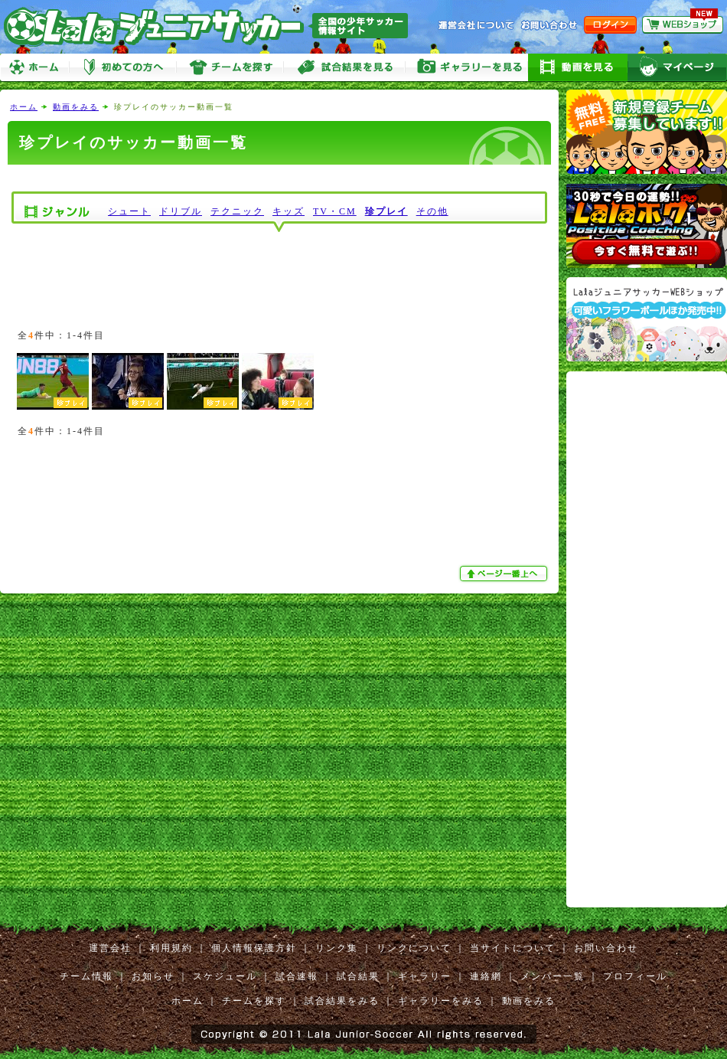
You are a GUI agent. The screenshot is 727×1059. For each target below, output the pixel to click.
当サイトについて (513, 948)
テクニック (237, 211)
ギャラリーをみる (467, 68)
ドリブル (180, 211)
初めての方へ (122, 68)
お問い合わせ (606, 948)
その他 (432, 211)
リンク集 (336, 948)
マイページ (677, 68)
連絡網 (486, 976)
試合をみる (344, 68)
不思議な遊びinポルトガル (278, 381)
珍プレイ (386, 211)
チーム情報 (86, 976)
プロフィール (635, 976)
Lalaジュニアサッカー (212, 26)
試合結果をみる (342, 1000)
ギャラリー (425, 976)
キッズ (288, 211)
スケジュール (225, 976)
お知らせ (153, 976)
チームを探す (229, 68)
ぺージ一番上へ (505, 573)
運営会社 (110, 948)
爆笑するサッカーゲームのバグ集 (203, 381)
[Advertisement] (279, 178)
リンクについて (414, 948)
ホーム (34, 68)
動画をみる (578, 68)
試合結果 (358, 976)
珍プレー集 (53, 381)
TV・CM (335, 211)
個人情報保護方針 (254, 948)
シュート (129, 211)
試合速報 (296, 976)
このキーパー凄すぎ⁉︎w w (128, 381)
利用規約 (171, 948)
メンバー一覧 (552, 976)
